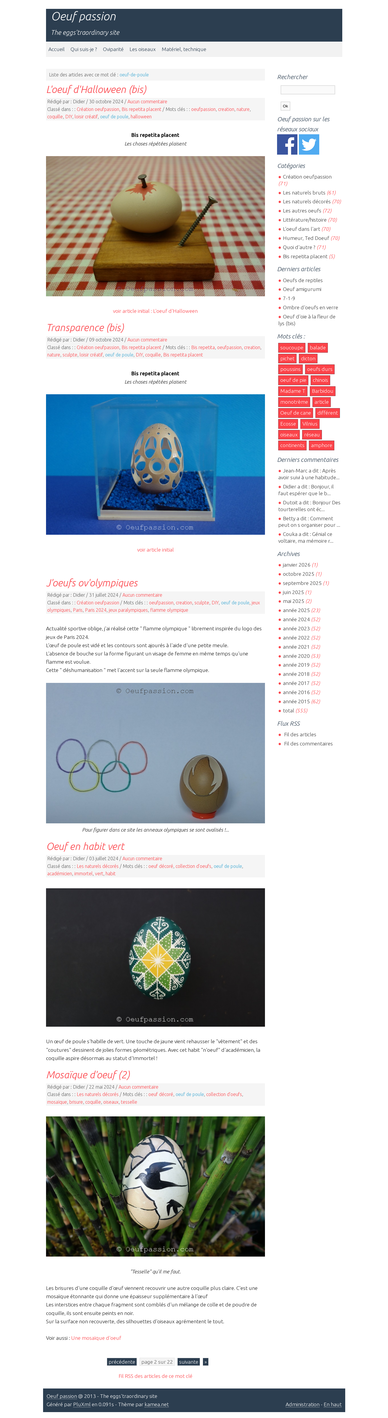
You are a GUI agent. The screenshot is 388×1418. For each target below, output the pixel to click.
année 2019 (296, 665)
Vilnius (309, 423)
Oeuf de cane (295, 413)
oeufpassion (203, 109)
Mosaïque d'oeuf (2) (88, 1074)
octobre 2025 (298, 574)
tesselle (129, 1102)
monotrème (294, 402)
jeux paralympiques (128, 610)
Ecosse (288, 423)
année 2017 (296, 683)
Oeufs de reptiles (303, 280)
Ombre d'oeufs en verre (310, 307)
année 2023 (296, 628)
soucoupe (291, 347)
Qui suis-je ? (84, 49)
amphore (321, 445)
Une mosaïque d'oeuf (96, 1338)
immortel (83, 873)
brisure (76, 1102)
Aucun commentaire (147, 101)
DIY (68, 116)
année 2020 (296, 656)
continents (292, 445)
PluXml (82, 1404)
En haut (333, 1404)
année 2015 (296, 701)
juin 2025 (293, 592)
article (322, 402)
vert (99, 873)
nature (243, 109)
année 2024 (296, 619)
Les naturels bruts (304, 192)
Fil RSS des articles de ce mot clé (155, 1376)
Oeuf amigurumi (302, 289)
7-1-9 (289, 298)
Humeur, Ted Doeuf (306, 238)
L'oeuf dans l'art (301, 229)
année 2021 (296, 647)
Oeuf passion (83, 16)
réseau (312, 434)
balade (318, 347)
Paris (78, 610)
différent (327, 413)
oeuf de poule (114, 116)
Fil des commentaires (308, 743)
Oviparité (113, 49)
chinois (320, 380)
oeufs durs (320, 369)
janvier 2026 (296, 564)
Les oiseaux (143, 49)
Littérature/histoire (305, 220)
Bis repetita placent (141, 109)
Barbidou (322, 391)
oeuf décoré (160, 866)
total (289, 710)
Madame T (292, 391)
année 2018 (296, 674)
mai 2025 (293, 601)
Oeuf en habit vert (85, 846)
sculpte (70, 354)
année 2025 (296, 610)
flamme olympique (169, 610)
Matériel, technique (184, 49)
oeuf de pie (293, 380)
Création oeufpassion (98, 109)
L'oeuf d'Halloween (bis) (96, 89)
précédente (122, 1362)
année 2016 (296, 692)
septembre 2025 (302, 583)
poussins (290, 369)
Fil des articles (299, 734)
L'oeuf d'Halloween (175, 311)
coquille (55, 116)
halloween (141, 116)
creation (226, 109)
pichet (287, 358)
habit (111, 873)
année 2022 (296, 637)
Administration (303, 1404)
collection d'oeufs (193, 866)
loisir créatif (86, 116)
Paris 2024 (96, 610)
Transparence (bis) (85, 327)
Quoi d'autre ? (299, 247)
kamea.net (157, 1404)
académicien (59, 873)
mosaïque (57, 1102)
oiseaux (111, 1102)
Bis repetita (203, 347)
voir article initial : (133, 311)
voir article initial (155, 549)
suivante (188, 1362)
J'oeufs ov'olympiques (91, 582)
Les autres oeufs (302, 210)
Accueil (56, 49)
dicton (308, 358)
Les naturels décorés (98, 866)
